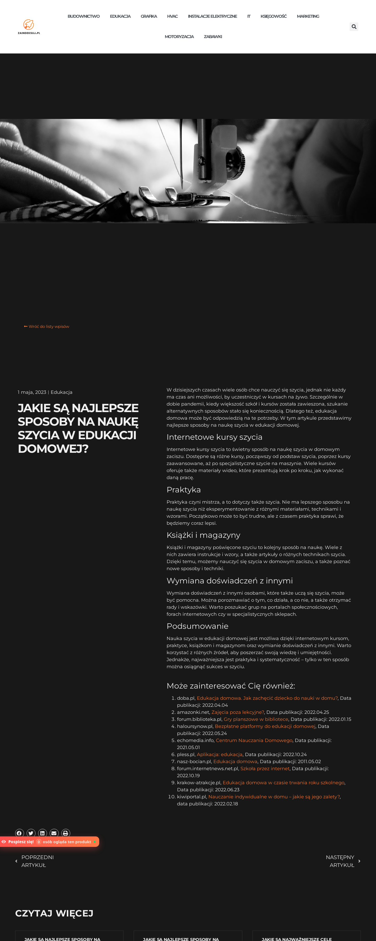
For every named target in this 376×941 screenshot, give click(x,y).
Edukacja (120, 16)
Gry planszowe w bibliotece (256, 719)
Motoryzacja (179, 36)
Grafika (149, 16)
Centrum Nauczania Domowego (254, 740)
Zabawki (213, 36)
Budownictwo (83, 16)
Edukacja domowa (235, 761)
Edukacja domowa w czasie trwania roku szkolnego (283, 783)
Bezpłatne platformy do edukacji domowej (265, 726)
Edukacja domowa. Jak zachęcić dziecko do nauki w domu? (267, 698)
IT (248, 16)
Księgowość (273, 16)
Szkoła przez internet (265, 768)
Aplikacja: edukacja (220, 754)
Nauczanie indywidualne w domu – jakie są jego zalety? (274, 797)
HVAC (172, 16)
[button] (354, 26)
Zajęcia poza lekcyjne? (238, 712)
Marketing (308, 16)
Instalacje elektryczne (212, 16)
